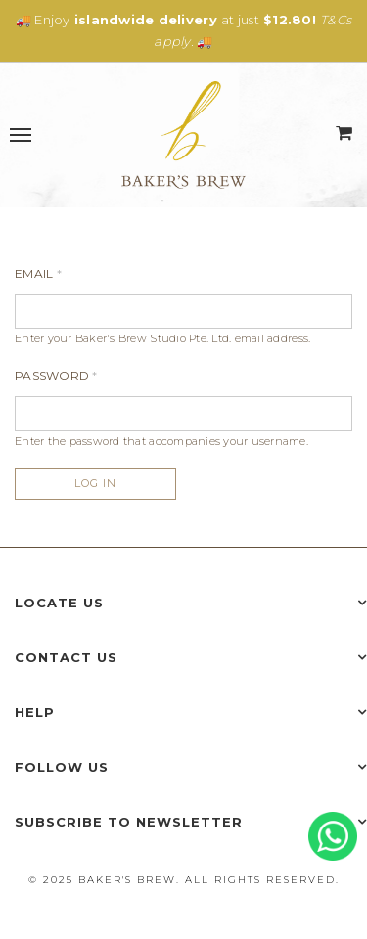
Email (38, 273)
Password (56, 375)
